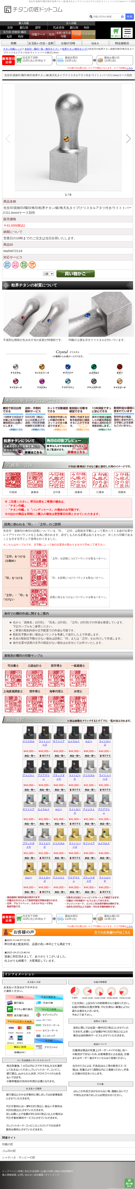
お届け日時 (47, 1171)
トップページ (9, 1171)
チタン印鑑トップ (12, 49)
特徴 (20, 1171)
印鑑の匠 (7, 1144)
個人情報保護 (9, 1174)
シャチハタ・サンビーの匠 (18, 1157)
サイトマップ (52, 1174)
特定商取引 (67, 1171)
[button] (128, 138)
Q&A (57, 1171)
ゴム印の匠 (9, 1150)
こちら (130, 68)
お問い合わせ (25, 1174)
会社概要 (38, 1174)
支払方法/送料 (32, 1171)
